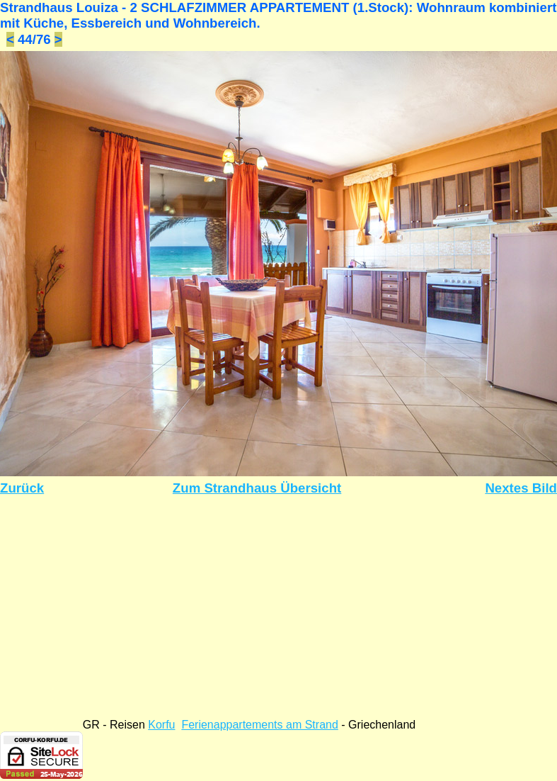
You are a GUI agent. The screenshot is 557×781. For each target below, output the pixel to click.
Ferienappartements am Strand (259, 725)
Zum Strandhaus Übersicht (257, 488)
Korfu (161, 725)
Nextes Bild (521, 488)
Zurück (22, 488)
